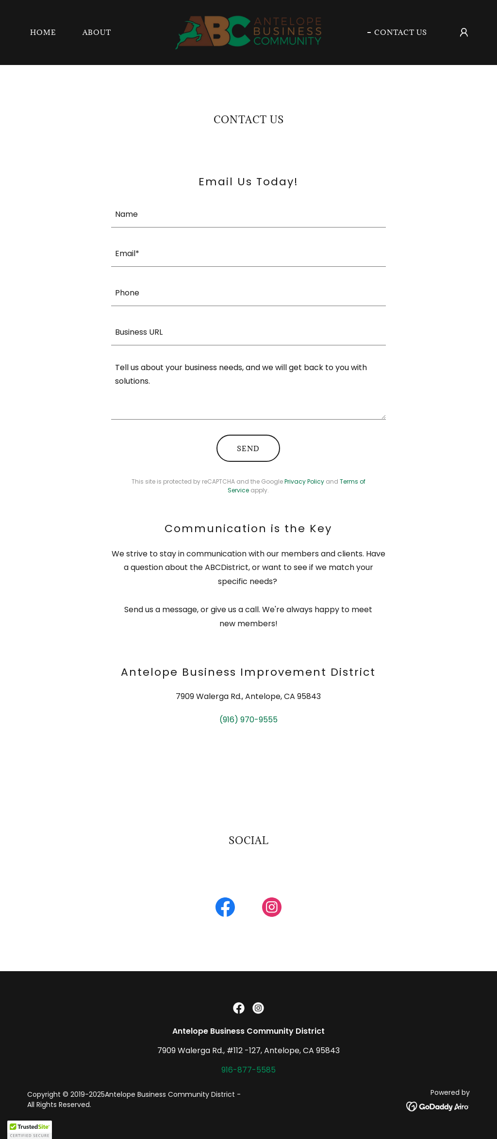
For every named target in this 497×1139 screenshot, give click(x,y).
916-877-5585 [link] (248, 1069)
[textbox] (248, 214)
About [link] (97, 32)
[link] (248, 31)
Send (248, 448)
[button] (464, 32)
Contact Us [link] (400, 32)
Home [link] (43, 32)
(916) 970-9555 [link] (248, 719)
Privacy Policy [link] (304, 481)
